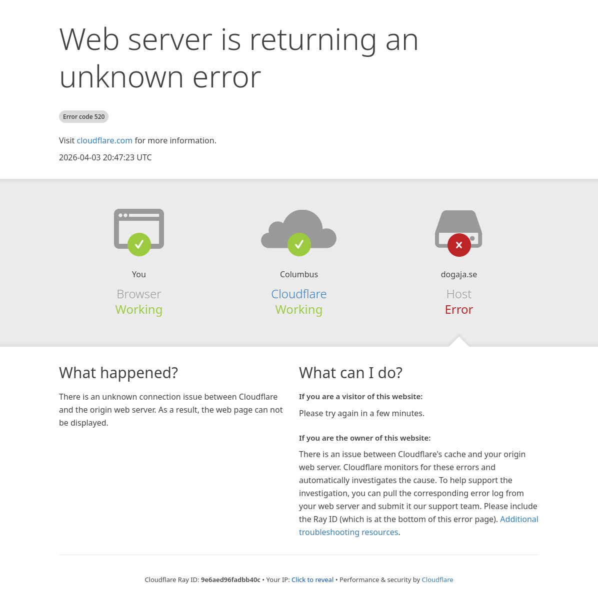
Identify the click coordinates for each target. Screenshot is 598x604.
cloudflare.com (104, 140)
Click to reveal (313, 579)
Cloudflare (298, 293)
